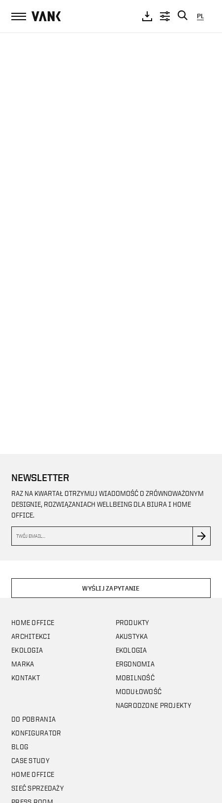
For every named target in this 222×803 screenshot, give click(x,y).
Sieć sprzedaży (37, 788)
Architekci (30, 636)
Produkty (133, 622)
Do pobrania (33, 719)
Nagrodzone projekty (153, 705)
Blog (19, 746)
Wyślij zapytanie (110, 588)
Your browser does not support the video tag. (111, 234)
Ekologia (27, 650)
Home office (32, 622)
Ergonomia (135, 663)
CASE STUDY (30, 760)
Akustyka (132, 636)
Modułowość (139, 691)
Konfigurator (36, 732)
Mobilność (135, 677)
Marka (22, 663)
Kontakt (25, 677)
